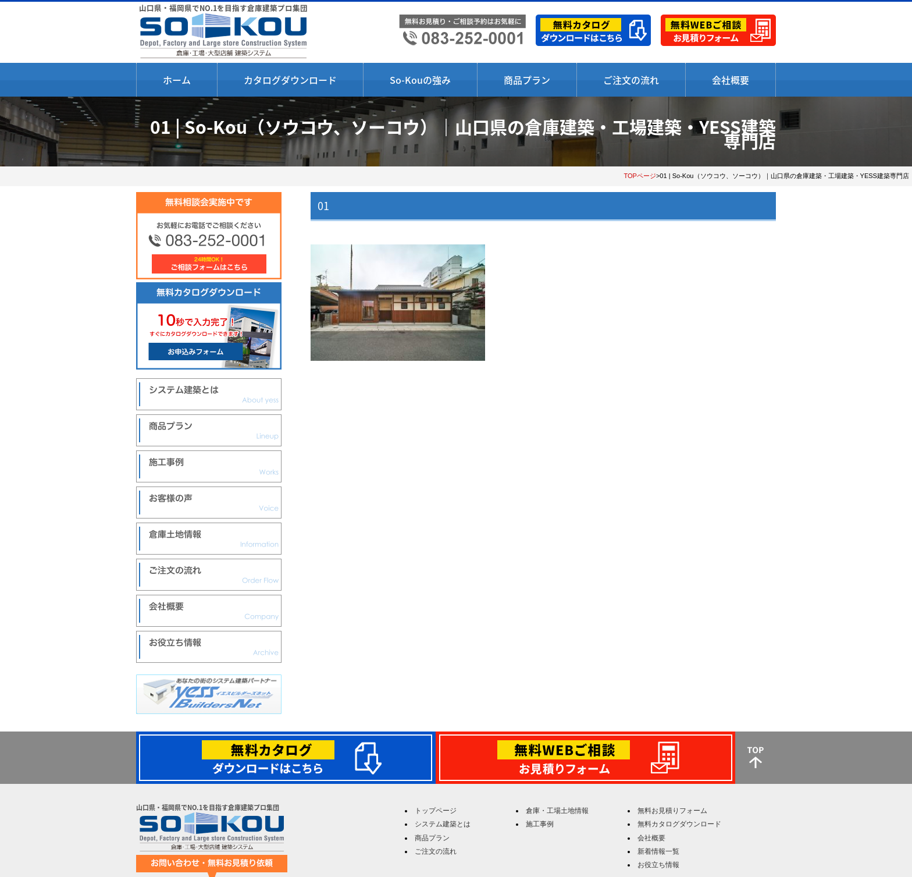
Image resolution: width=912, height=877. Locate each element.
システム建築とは (443, 824)
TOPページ (640, 175)
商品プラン (527, 80)
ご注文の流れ (631, 80)
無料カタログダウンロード (679, 824)
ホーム (177, 80)
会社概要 (730, 80)
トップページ (436, 811)
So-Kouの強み (420, 80)
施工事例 (540, 824)
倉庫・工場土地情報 (557, 811)
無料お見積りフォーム (672, 811)
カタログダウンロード (290, 80)
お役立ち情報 (658, 865)
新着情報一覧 (658, 851)
